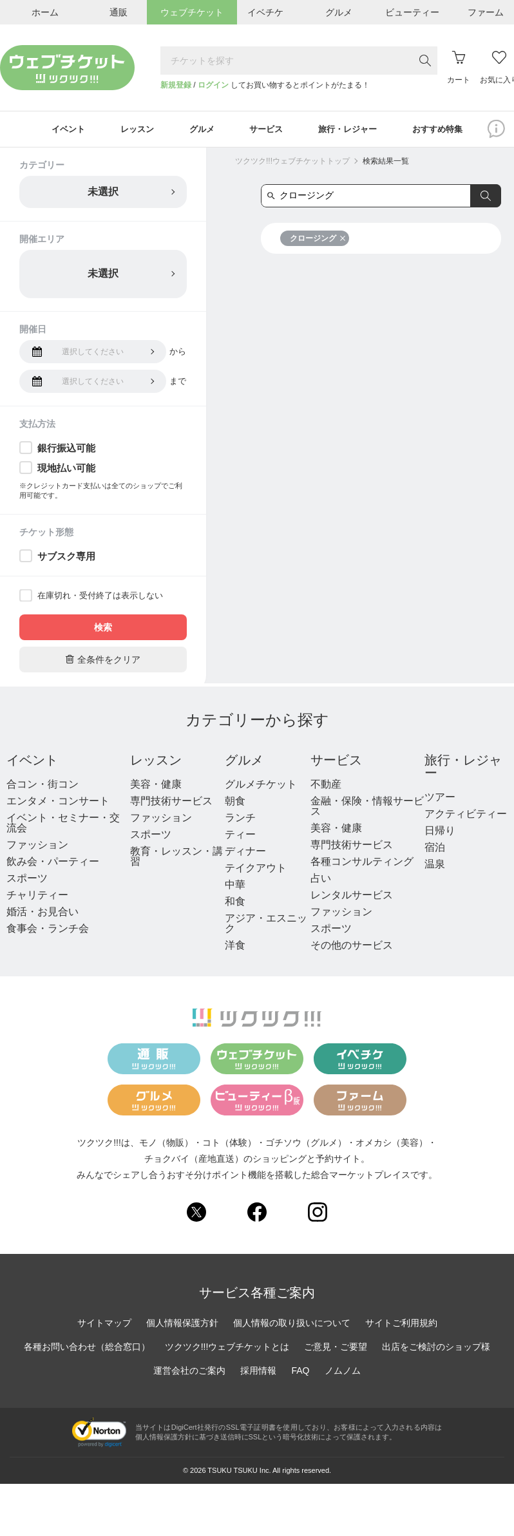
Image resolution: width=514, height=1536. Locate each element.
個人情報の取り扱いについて (291, 1325)
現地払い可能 (66, 469)
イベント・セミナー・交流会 (63, 824)
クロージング (318, 240)
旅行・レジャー (463, 768)
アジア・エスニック (266, 925)
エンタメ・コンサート (57, 802)
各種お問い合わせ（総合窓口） (87, 1348)
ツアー (439, 798)
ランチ (240, 819)
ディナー (245, 853)
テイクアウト (256, 869)
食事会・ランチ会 (47, 930)
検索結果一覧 (386, 162)
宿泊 (434, 849)
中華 (235, 886)
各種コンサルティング (362, 863)
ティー (240, 836)
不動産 (325, 786)
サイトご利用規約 (401, 1325)
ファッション (37, 846)
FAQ (300, 1372)
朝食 (235, 802)
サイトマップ (104, 1325)
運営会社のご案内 (189, 1372)
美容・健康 (156, 786)
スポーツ (27, 880)
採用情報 (258, 1372)
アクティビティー (465, 815)
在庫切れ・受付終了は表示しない (100, 597)
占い (320, 880)
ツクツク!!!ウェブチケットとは (227, 1348)
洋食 (235, 947)
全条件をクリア (103, 661)
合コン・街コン (42, 786)
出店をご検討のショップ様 (436, 1348)
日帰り (439, 832)
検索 (103, 629)
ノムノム (343, 1372)
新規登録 (175, 85)
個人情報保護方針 (182, 1325)
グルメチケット (261, 786)
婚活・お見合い (42, 913)
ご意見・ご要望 (335, 1348)
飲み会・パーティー (52, 863)
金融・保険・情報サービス (367, 808)
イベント (32, 762)
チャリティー (37, 896)
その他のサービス (351, 947)
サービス (336, 762)
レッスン (156, 762)
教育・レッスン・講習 (176, 858)
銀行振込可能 (66, 449)
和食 (235, 903)
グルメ (244, 762)
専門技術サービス (171, 802)
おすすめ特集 (450, 130)
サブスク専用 (66, 558)
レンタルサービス (351, 896)
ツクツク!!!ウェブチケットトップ (292, 162)
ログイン (213, 85)
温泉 (434, 865)
